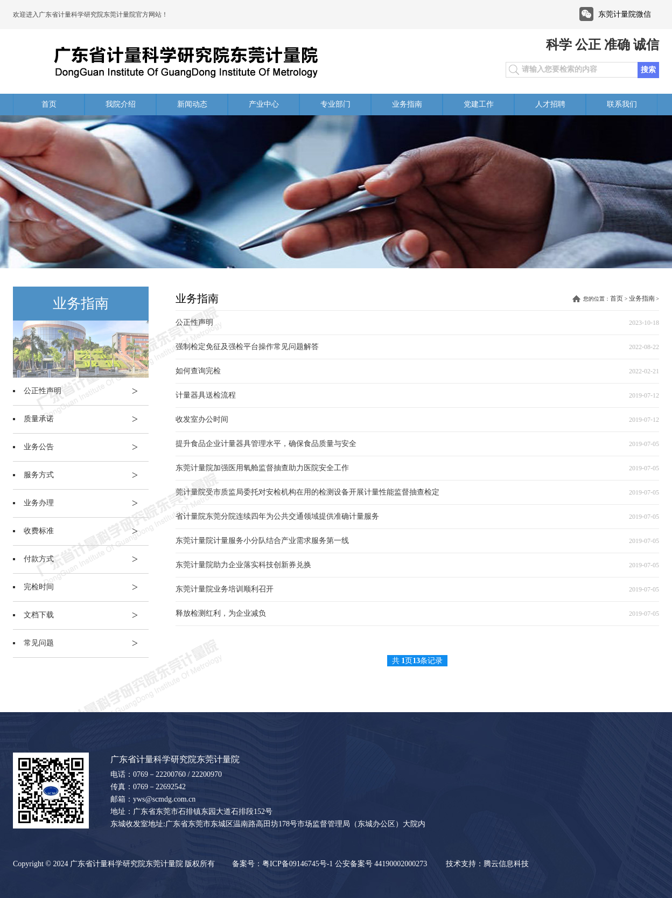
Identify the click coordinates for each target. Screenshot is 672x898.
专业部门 (335, 104)
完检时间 (86, 587)
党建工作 (479, 104)
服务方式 (86, 475)
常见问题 (86, 643)
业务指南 (407, 104)
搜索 (648, 70)
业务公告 (86, 447)
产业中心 (264, 104)
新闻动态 (192, 104)
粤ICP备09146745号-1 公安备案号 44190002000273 (344, 864)
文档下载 (86, 615)
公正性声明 (86, 391)
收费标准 (86, 531)
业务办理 (86, 503)
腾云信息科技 (506, 864)
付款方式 (86, 559)
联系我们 (622, 104)
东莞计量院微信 (624, 14)
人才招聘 (550, 104)
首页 (49, 104)
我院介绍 (121, 104)
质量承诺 (86, 419)
